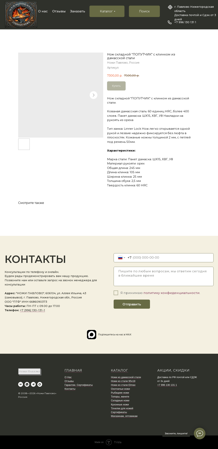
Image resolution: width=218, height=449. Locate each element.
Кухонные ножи (120, 404)
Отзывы (59, 11)
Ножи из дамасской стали (126, 377)
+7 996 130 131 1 (185, 22)
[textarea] (164, 276)
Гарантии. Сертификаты (79, 384)
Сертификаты (119, 412)
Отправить (132, 304)
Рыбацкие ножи (120, 392)
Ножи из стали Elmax (123, 384)
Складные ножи (120, 400)
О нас (43, 11)
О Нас (68, 377)
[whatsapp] (27, 384)
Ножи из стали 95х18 (123, 381)
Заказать (77, 11)
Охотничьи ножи (120, 388)
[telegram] (33, 384)
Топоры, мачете (120, 396)
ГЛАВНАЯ (73, 370)
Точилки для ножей (122, 408)
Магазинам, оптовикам (124, 416)
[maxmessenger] (39, 384)
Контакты (70, 388)
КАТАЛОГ (119, 370)
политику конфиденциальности (171, 293)
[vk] (20, 384)
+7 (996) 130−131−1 (32, 310)
